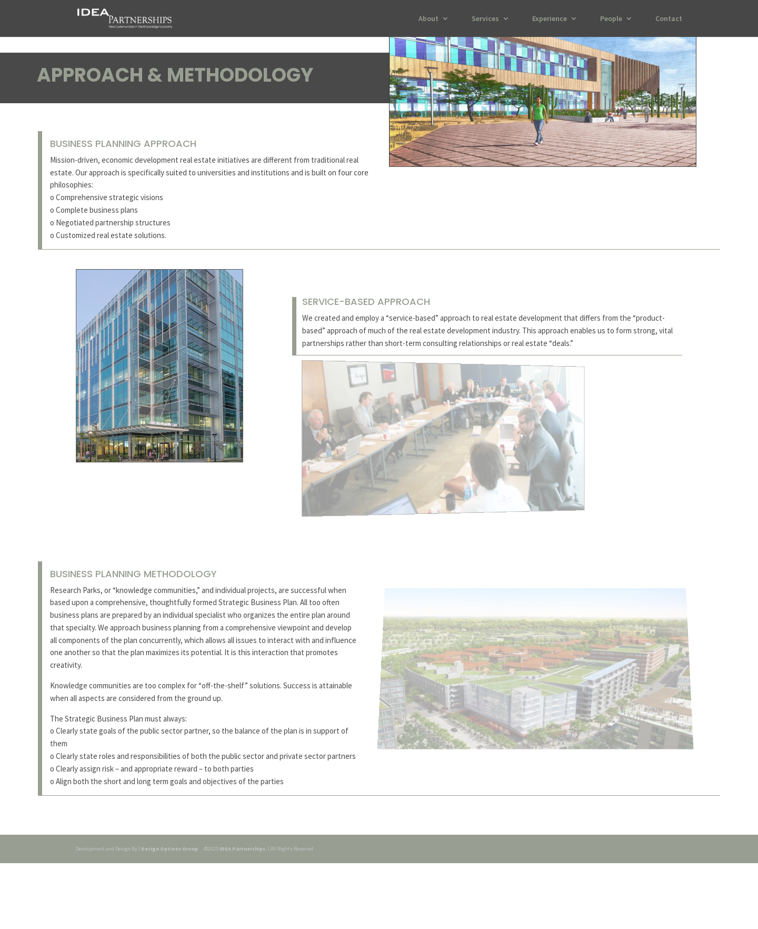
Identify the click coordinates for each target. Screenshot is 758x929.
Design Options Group (169, 848)
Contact (668, 19)
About (428, 19)
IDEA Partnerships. (243, 848)
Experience (549, 19)
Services (485, 19)
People (611, 19)
